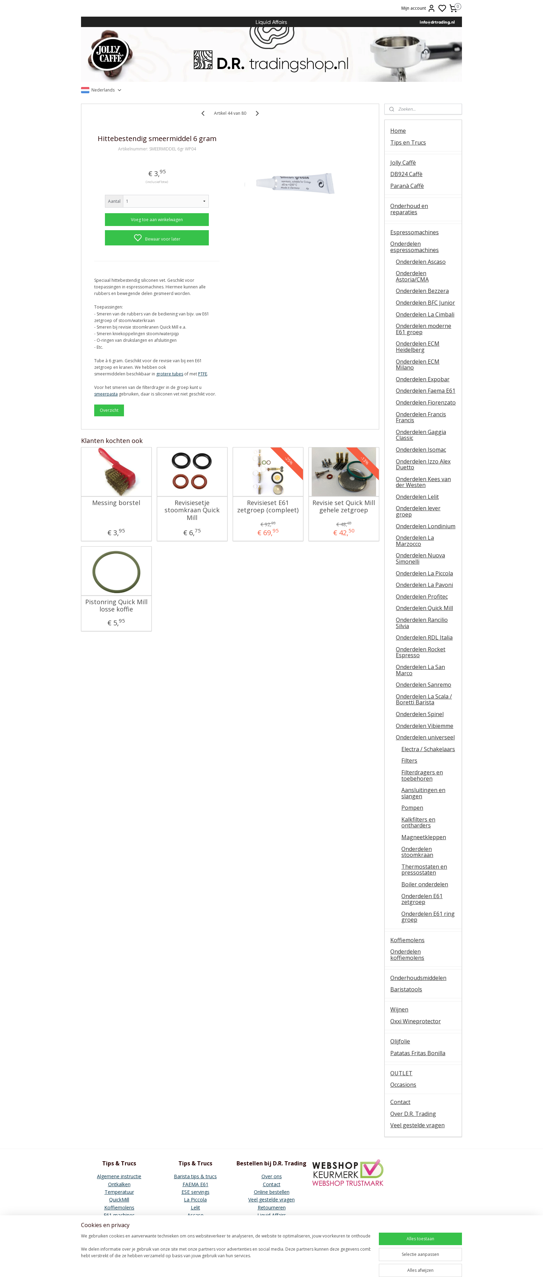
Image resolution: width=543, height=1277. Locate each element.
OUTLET (401, 1073)
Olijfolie (400, 1041)
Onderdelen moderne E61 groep (423, 329)
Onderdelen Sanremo (423, 684)
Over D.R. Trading (413, 1114)
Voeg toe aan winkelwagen (157, 220)
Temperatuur (119, 1192)
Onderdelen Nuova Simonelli (420, 558)
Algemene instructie (119, 1176)
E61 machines (119, 1215)
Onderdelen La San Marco (420, 670)
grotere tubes (169, 374)
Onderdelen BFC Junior (425, 302)
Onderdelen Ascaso (421, 262)
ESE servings (195, 1192)
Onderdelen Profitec (422, 596)
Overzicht (109, 410)
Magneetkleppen (423, 837)
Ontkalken (119, 1184)
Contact (400, 1102)
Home (398, 130)
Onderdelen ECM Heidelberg (417, 347)
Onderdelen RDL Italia (424, 637)
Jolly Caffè (403, 162)
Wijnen (399, 1009)
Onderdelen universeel (425, 737)
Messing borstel (116, 503)
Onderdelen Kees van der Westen (423, 482)
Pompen (412, 807)
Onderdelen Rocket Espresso (420, 652)
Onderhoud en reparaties (409, 209)
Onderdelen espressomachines (414, 247)
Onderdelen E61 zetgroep (422, 899)
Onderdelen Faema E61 (425, 390)
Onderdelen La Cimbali (425, 314)
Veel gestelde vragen (417, 1125)
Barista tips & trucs (195, 1176)
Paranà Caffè (407, 186)
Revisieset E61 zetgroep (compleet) (268, 506)
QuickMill (119, 1199)
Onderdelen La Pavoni (424, 585)
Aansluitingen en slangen (423, 793)
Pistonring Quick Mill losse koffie (116, 605)
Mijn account (418, 8)
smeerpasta (106, 394)
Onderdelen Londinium (425, 526)
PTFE (202, 374)
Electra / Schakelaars (428, 749)
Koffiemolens (407, 940)
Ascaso (195, 1215)
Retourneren (272, 1207)
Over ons (271, 1176)
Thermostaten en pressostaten (424, 870)
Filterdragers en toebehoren (422, 775)
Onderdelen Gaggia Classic (421, 435)
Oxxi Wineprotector (415, 1021)
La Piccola (195, 1199)
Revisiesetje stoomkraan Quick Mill (192, 510)
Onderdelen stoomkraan (417, 852)
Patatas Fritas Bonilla (417, 1053)
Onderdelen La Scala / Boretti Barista (424, 699)
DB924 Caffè (406, 174)
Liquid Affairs (271, 1215)
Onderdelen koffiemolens (407, 955)
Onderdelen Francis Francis (421, 417)
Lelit (195, 1207)
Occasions (403, 1084)
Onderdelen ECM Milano (417, 365)
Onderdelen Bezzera (422, 291)
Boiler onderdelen (424, 884)
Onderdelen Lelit (417, 497)
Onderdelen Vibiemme (424, 726)
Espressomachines (414, 232)
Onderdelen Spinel (420, 714)
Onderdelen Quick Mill (424, 608)
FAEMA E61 (195, 1184)
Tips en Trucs (408, 142)
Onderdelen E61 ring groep (428, 917)
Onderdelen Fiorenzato (426, 402)
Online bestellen (272, 1192)
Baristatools (406, 989)
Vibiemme (119, 1223)
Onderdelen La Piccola (424, 573)
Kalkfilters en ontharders (418, 822)
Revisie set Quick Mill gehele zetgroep (344, 506)
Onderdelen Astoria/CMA (412, 276)
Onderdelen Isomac (421, 449)
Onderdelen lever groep (418, 511)
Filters (409, 760)
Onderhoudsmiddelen (418, 978)
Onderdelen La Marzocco (415, 541)
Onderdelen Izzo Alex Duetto (423, 464)
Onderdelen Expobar (422, 379)
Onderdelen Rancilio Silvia (422, 623)
